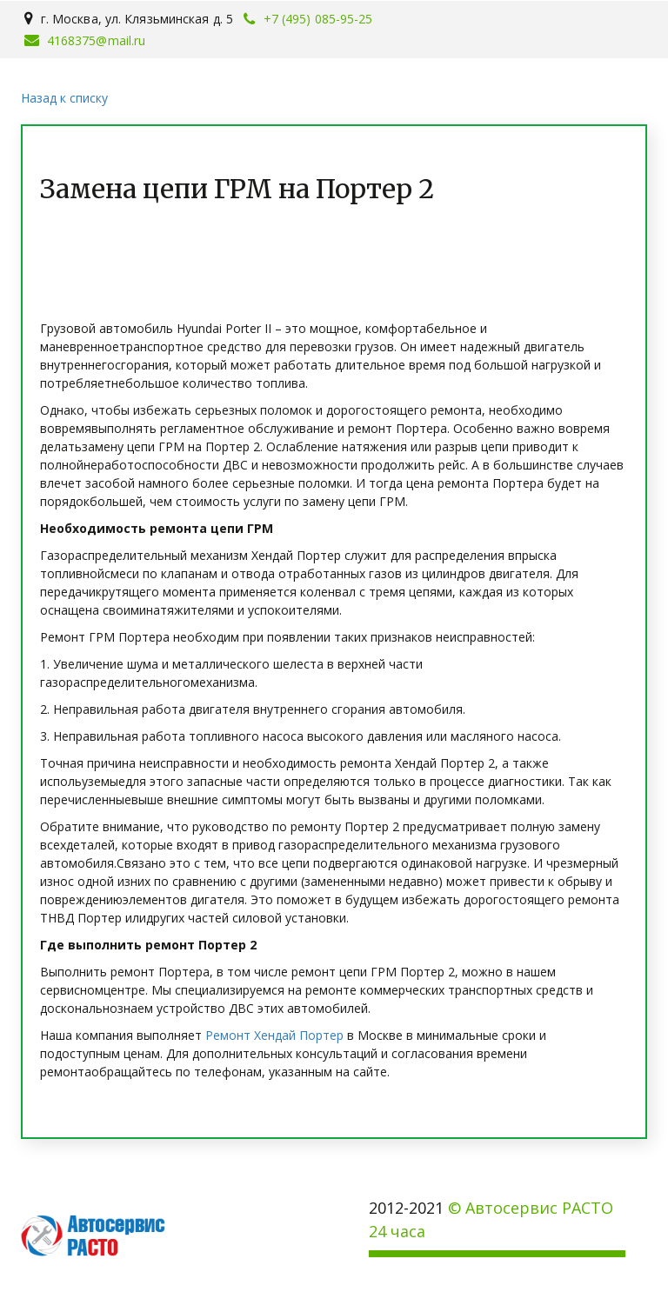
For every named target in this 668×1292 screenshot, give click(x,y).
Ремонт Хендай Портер (274, 1035)
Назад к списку (64, 98)
